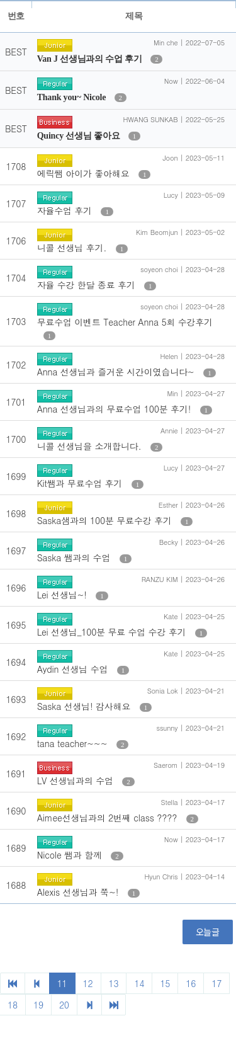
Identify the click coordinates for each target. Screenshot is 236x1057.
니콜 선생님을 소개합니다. (90, 446)
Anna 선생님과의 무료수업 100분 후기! (115, 409)
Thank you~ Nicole (72, 97)
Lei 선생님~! (63, 594)
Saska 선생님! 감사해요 (85, 706)
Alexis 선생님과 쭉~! (79, 892)
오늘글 (208, 931)
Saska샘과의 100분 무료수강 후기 (105, 520)
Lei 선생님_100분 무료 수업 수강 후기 (113, 632)
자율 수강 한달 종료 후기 (87, 284)
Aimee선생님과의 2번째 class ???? (108, 817)
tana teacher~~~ (73, 743)
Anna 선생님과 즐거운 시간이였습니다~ (117, 371)
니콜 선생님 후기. (73, 247)
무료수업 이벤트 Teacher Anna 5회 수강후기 (125, 322)
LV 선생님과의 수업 (76, 780)
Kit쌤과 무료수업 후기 (81, 483)
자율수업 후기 (66, 210)
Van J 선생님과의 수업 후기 (91, 59)
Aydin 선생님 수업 (74, 669)
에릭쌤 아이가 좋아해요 (84, 173)
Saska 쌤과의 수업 (75, 557)
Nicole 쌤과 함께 (71, 854)
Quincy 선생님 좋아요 (79, 135)
